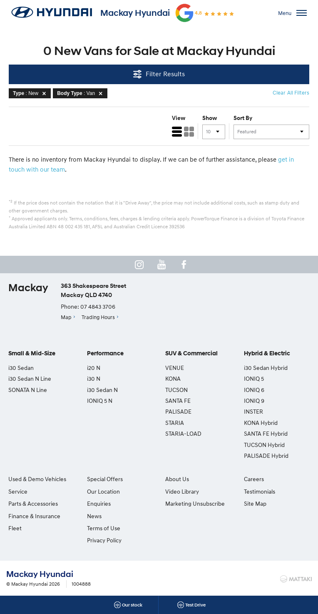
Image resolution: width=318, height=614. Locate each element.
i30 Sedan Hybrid (266, 367)
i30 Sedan (21, 367)
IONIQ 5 (254, 378)
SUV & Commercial (191, 353)
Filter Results (159, 74)
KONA (173, 378)
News (94, 515)
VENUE (174, 367)
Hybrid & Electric (267, 353)
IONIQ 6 (254, 389)
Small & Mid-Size (31, 353)
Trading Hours (98, 317)
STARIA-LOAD (183, 433)
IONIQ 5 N (99, 400)
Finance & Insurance (34, 515)
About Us (177, 478)
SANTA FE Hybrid (266, 433)
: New (31, 93)
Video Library (182, 491)
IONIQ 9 (254, 400)
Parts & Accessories (33, 503)
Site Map (255, 503)
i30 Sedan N (102, 389)
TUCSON (176, 389)
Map (66, 317)
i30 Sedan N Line (29, 378)
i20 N (93, 367)
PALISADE (178, 411)
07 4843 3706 (97, 306)
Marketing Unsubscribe (195, 503)
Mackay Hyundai (135, 13)
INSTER (253, 411)
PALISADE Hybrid (266, 455)
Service (17, 491)
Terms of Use (103, 528)
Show (209, 118)
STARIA (174, 422)
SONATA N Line (27, 389)
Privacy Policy (104, 540)
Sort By (243, 118)
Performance (105, 353)
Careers (254, 478)
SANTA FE (178, 400)
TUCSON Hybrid (264, 444)
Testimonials (259, 491)
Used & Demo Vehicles (37, 478)
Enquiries (99, 503)
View (178, 118)
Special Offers (105, 478)
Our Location (103, 491)
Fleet (15, 528)
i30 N (93, 378)
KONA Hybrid (261, 422)
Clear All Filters (291, 92)
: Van (81, 93)
